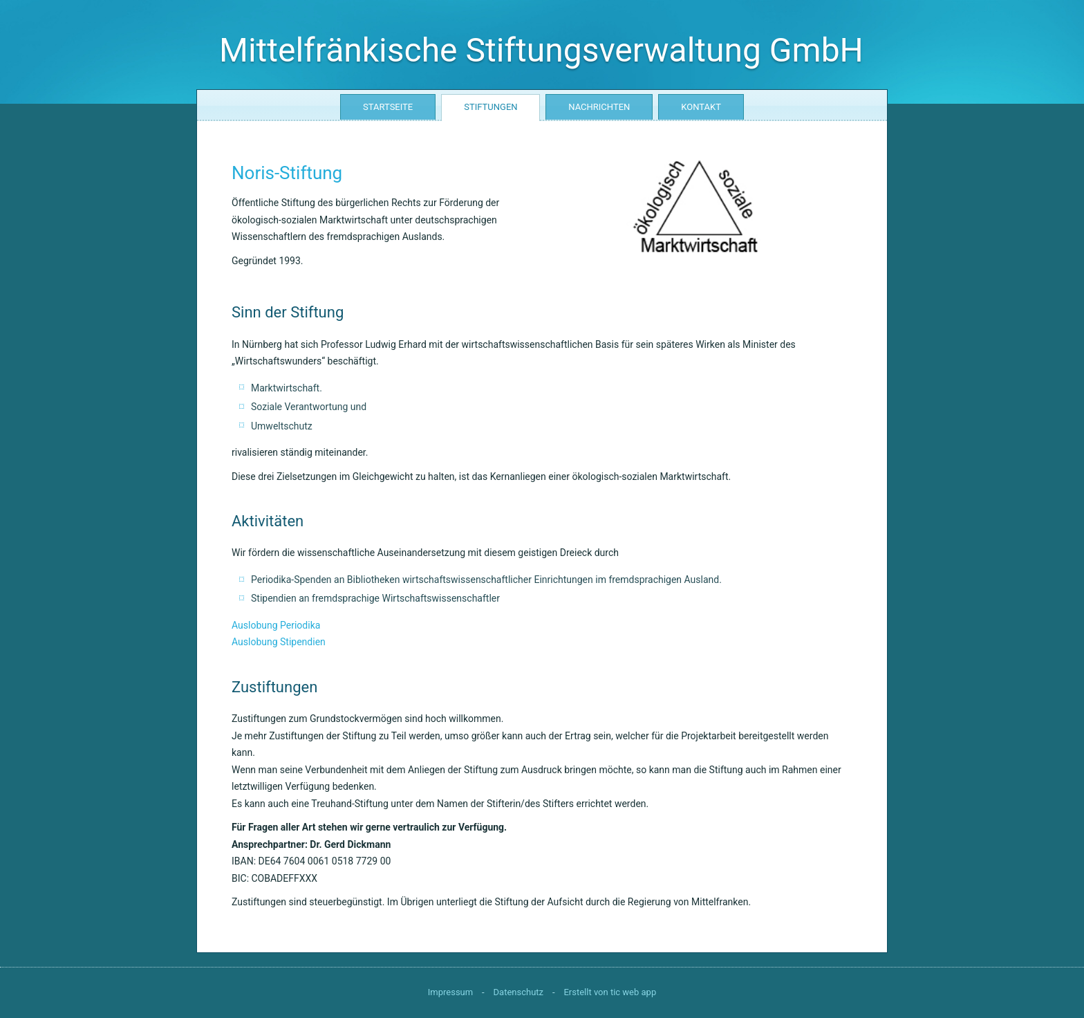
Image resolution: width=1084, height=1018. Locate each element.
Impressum (450, 992)
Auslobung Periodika (276, 625)
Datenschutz (518, 992)
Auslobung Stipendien (279, 641)
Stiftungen (490, 107)
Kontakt (701, 107)
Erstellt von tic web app (609, 992)
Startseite (388, 107)
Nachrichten (599, 107)
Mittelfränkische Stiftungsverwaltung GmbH (541, 50)
